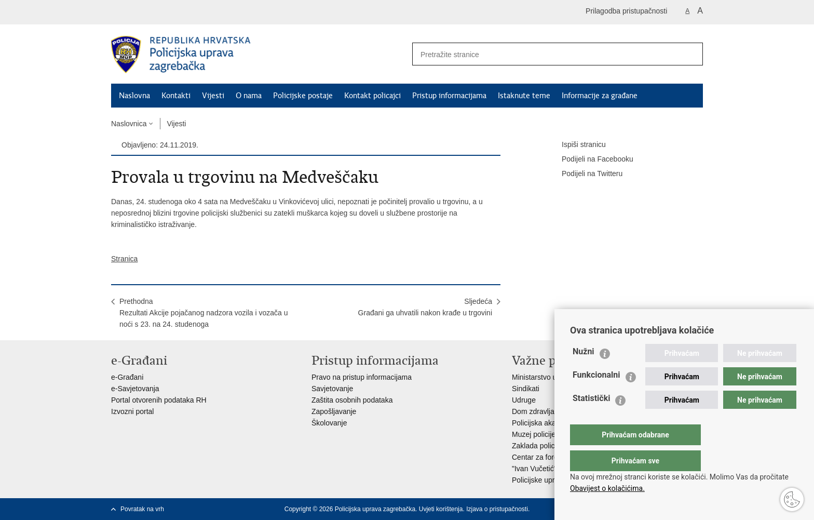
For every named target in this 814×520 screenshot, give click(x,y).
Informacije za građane (599, 95)
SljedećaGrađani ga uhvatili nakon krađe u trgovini (425, 307)
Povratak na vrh (142, 509)
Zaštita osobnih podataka (351, 400)
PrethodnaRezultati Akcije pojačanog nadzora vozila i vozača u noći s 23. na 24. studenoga (203, 312)
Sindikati (525, 388)
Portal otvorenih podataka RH (159, 400)
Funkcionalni (596, 396)
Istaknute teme (524, 95)
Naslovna (134, 95)
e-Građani (127, 377)
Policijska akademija (544, 423)
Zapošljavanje (333, 411)
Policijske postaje (303, 95)
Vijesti (213, 95)
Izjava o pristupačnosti (497, 509)
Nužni (583, 372)
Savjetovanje (332, 388)
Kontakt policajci (372, 95)
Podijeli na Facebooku (590, 159)
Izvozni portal (132, 411)
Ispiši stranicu (576, 145)
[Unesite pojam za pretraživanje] (542, 54)
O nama (249, 95)
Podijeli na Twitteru (584, 174)
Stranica (124, 259)
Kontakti (176, 95)
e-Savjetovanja (135, 388)
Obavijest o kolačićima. (607, 488)
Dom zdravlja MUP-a (545, 411)
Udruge (524, 400)
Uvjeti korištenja (441, 509)
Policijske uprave (539, 480)
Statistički (591, 419)
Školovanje (329, 423)
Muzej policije (533, 434)
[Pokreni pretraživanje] (691, 54)
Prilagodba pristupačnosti (626, 11)
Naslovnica (128, 123)
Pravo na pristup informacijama (361, 377)
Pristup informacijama (449, 95)
